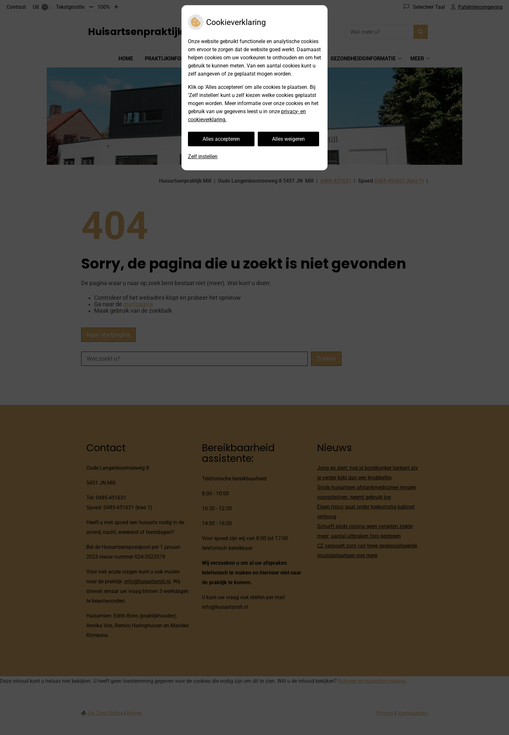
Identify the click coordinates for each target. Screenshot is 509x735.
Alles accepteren (221, 139)
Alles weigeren (288, 139)
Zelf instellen (202, 156)
